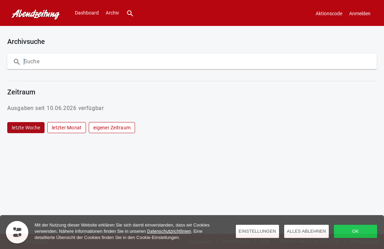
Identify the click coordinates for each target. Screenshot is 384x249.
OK (355, 231)
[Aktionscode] (329, 13)
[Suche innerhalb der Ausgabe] (93, 61)
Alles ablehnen (306, 231)
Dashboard (87, 13)
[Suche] (130, 13)
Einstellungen (257, 231)
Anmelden (360, 13)
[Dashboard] (34, 13)
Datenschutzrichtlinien (169, 231)
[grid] (190, 127)
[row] (26, 127)
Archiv (112, 13)
